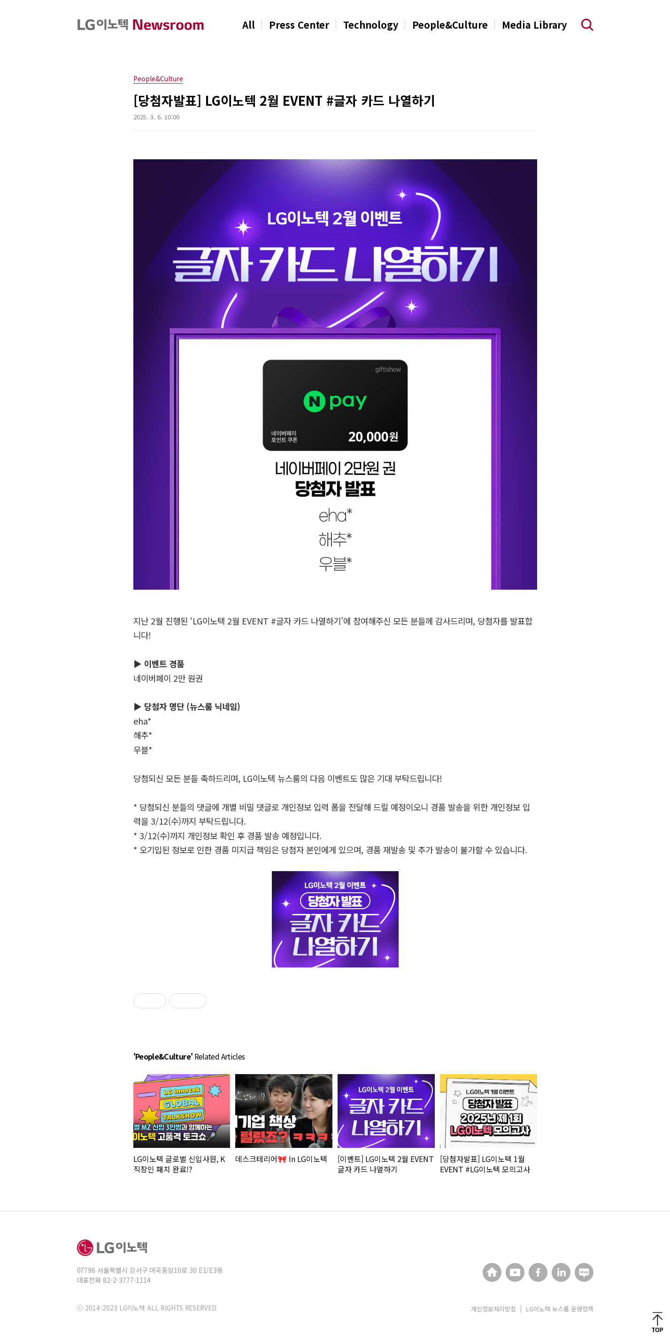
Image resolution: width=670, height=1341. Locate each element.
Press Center (299, 25)
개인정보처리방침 (493, 1308)
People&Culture (450, 25)
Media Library (534, 25)
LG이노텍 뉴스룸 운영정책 (559, 1308)
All (248, 25)
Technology (370, 25)
